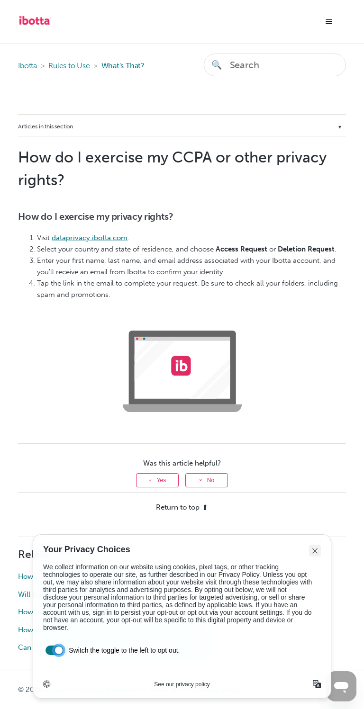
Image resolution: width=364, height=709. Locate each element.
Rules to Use (69, 65)
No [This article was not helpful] (210, 480)
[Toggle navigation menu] (329, 21)
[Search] (275, 65)
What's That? (123, 65)
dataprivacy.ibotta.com (89, 237)
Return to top (182, 507)
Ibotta (27, 65)
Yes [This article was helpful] (161, 480)
